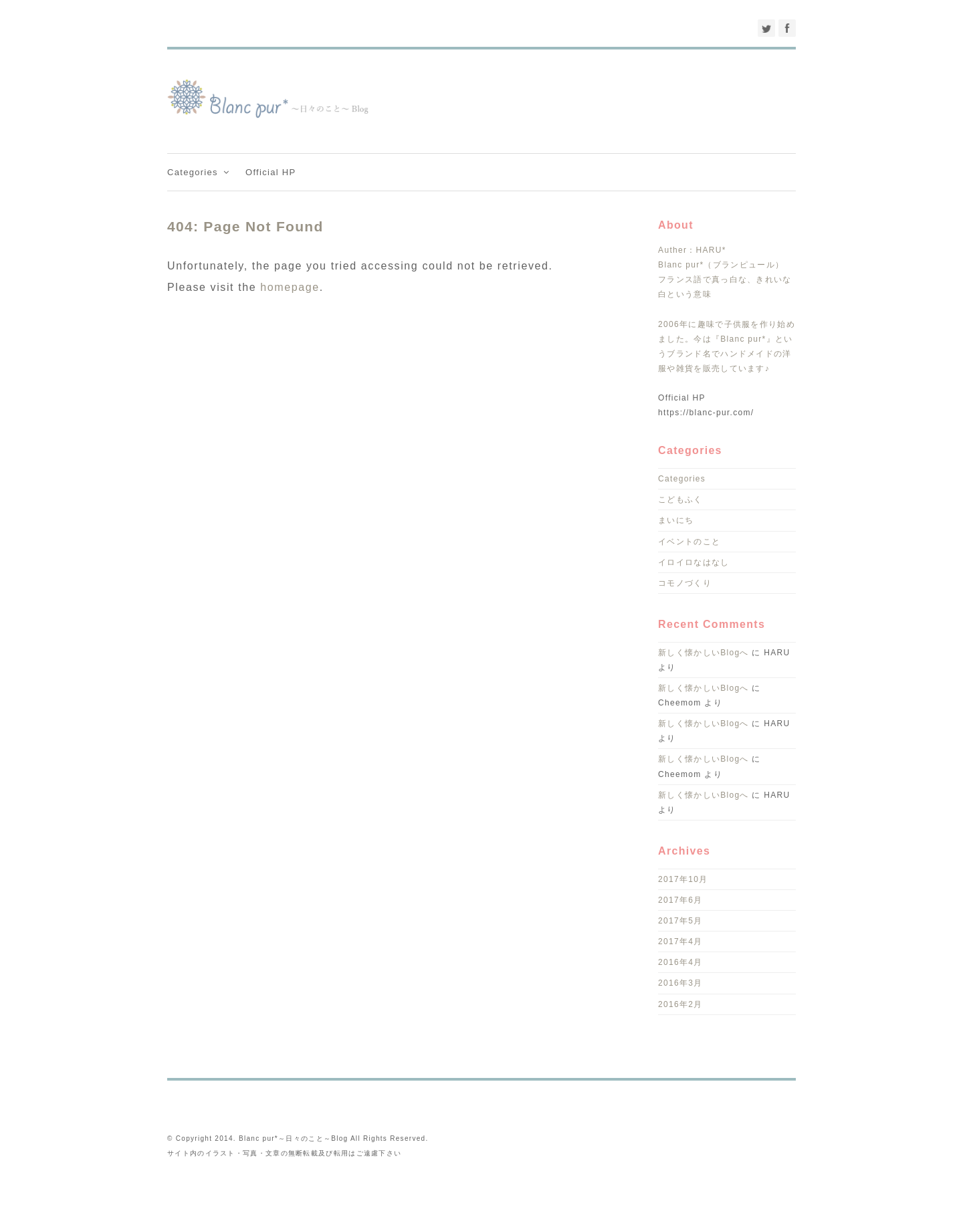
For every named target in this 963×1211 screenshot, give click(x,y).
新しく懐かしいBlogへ (703, 652)
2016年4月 (680, 962)
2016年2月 (680, 1004)
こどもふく (680, 499)
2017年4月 (680, 941)
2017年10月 (683, 879)
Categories (199, 172)
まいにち (675, 520)
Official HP (270, 172)
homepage (289, 287)
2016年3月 (680, 983)
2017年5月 (680, 920)
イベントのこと (689, 541)
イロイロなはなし (693, 562)
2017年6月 (680, 900)
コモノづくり (685, 583)
